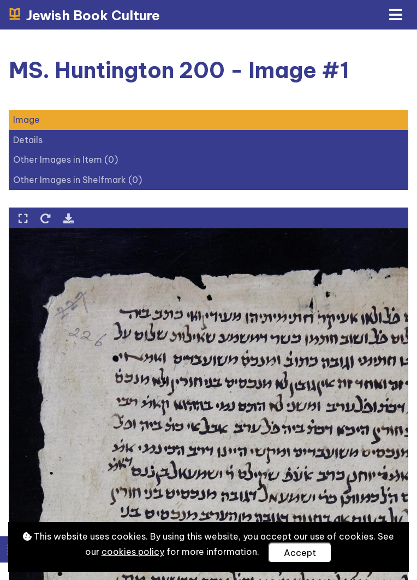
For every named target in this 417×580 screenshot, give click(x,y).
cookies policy (133, 551)
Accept (300, 552)
